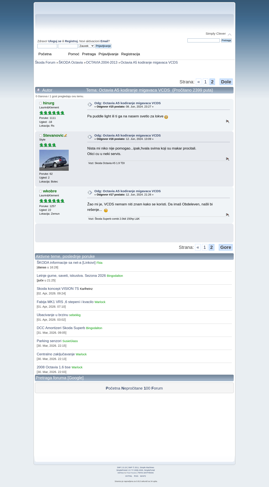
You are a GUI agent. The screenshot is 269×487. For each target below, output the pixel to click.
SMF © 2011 (133, 467)
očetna (113, 388)
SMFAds (120, 473)
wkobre (50, 191)
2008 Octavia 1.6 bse (54, 367)
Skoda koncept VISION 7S (58, 289)
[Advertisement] (134, 71)
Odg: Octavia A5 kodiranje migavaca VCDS (127, 103)
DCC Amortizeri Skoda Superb (61, 328)
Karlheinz (86, 288)
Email (104, 41)
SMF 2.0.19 (122, 467)
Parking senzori (49, 341)
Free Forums (131, 473)
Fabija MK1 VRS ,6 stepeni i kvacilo (65, 302)
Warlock (100, 302)
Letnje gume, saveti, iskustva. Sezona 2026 (71, 276)
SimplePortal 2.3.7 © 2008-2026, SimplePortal (135, 470)
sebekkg (74, 315)
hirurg (48, 103)
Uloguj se (54, 41)
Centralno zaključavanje (56, 354)
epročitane (131, 388)
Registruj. (72, 41)
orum (157, 388)
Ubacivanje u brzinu (52, 315)
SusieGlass (70, 341)
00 (147, 388)
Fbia (99, 262)
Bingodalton (115, 275)
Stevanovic (53, 135)
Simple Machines (147, 467)
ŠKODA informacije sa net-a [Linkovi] (66, 263)
